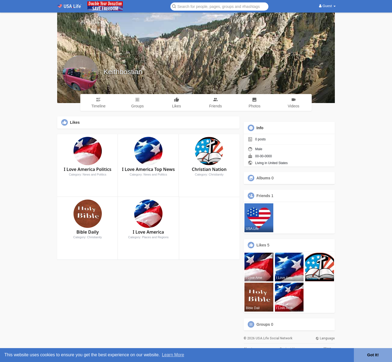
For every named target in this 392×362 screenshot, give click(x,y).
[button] (219, 6)
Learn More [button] (173, 354)
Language (325, 338)
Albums (263, 178)
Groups (263, 324)
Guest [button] (327, 6)
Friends (263, 196)
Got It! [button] (373, 355)
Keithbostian (122, 72)
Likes (261, 245)
